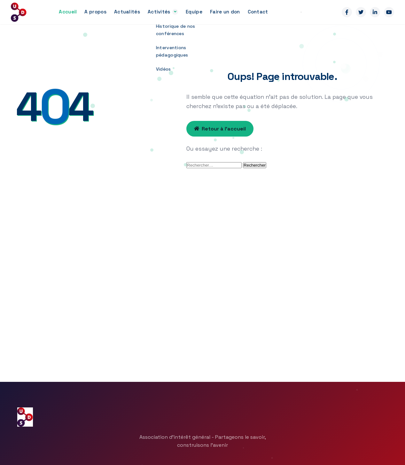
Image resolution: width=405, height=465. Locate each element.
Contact (258, 12)
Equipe (194, 12)
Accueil (68, 12)
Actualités (127, 12)
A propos (95, 12)
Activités (159, 12)
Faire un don (225, 12)
